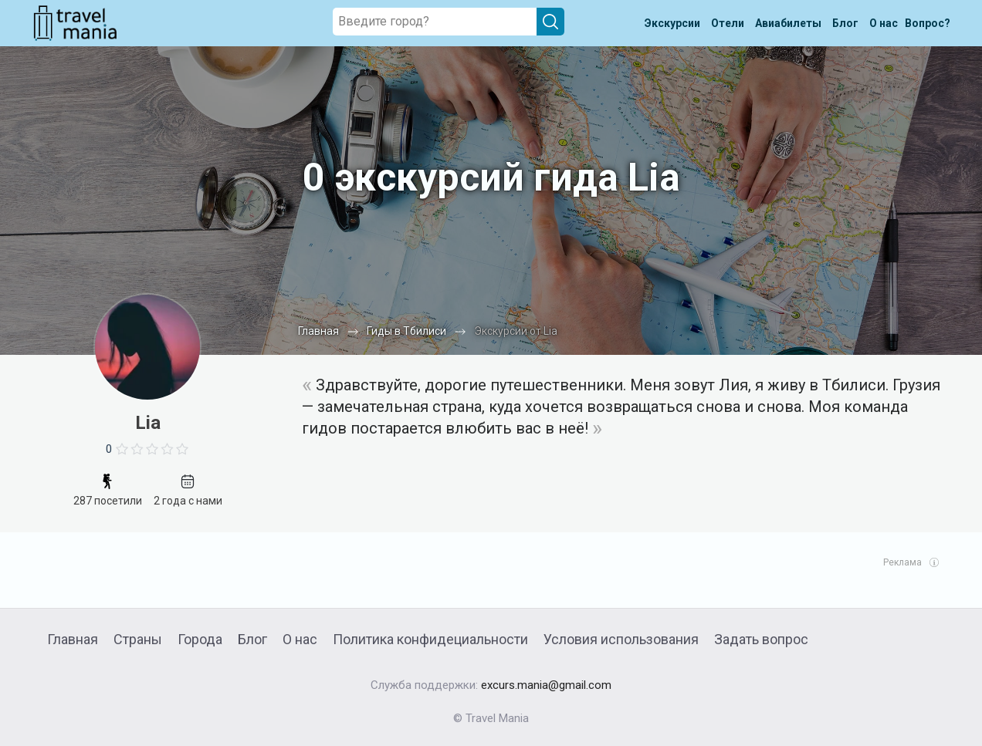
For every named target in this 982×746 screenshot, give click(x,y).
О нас (300, 639)
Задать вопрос (761, 639)
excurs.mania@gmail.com (546, 685)
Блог (252, 639)
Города (200, 639)
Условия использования (621, 639)
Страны (137, 639)
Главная (72, 639)
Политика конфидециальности (430, 639)
